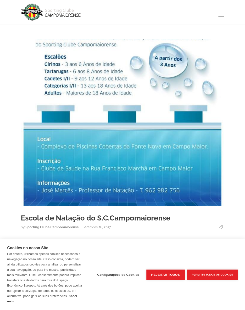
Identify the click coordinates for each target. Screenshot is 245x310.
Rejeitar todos (165, 274)
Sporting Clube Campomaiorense (52, 227)
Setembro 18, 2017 (97, 227)
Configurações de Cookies (118, 274)
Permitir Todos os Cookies (212, 274)
